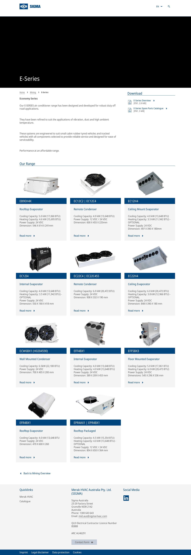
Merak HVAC (26, 496)
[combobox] (159, 6)
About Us (26, 13)
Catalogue (140, 13)
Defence (83, 13)
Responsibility (162, 13)
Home (22, 92)
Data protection (60, 552)
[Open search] (168, 6)
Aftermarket (119, 13)
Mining (44, 13)
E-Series (30, 78)
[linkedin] (126, 498)
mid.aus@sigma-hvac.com (93, 516)
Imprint (24, 552)
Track (100, 13)
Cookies (77, 552)
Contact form (84, 542)
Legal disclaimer (40, 552)
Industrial (63, 13)
